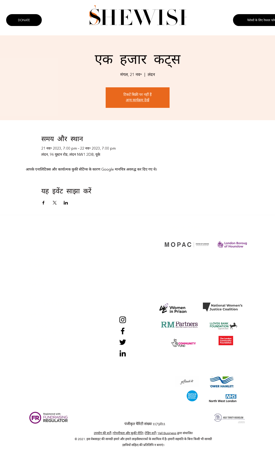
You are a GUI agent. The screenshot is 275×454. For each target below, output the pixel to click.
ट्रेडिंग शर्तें (150, 433)
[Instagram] (122, 319)
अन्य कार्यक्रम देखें (137, 100)
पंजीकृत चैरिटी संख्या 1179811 (144, 424)
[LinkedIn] (122, 353)
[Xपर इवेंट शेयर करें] (54, 203)
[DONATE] (24, 20)
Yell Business (167, 433)
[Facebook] (122, 331)
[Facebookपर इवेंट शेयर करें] (43, 203)
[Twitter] (122, 342)
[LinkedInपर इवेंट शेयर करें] (66, 203)
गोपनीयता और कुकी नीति (128, 433)
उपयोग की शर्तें (102, 433)
